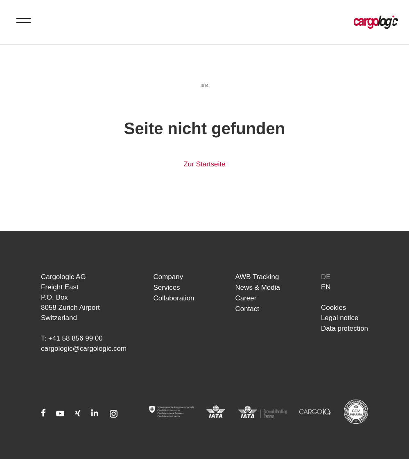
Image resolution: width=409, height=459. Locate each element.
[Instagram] (113, 414)
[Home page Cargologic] (376, 22)
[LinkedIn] (94, 414)
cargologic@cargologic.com (84, 348)
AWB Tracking (257, 277)
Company (168, 277)
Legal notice (340, 318)
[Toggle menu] (23, 20)
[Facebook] (43, 414)
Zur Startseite (204, 164)
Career (245, 297)
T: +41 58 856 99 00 (72, 338)
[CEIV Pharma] (356, 412)
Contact (247, 307)
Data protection (344, 328)
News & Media (257, 287)
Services (166, 287)
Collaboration (173, 297)
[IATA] (215, 412)
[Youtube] (60, 414)
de (326, 277)
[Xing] (78, 414)
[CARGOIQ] (315, 412)
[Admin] (171, 412)
